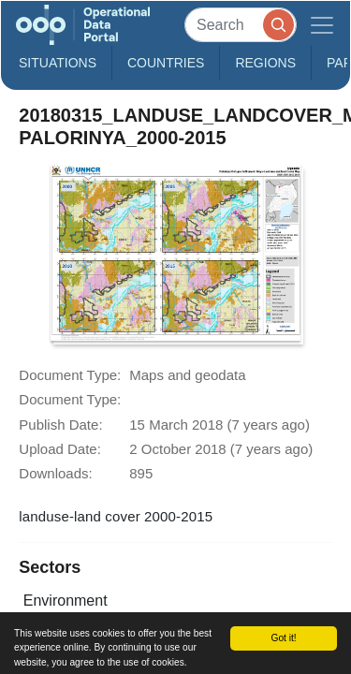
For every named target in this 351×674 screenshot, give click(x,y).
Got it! (283, 638)
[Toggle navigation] (322, 25)
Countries (165, 62)
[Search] (240, 24)
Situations (57, 62)
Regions (265, 62)
